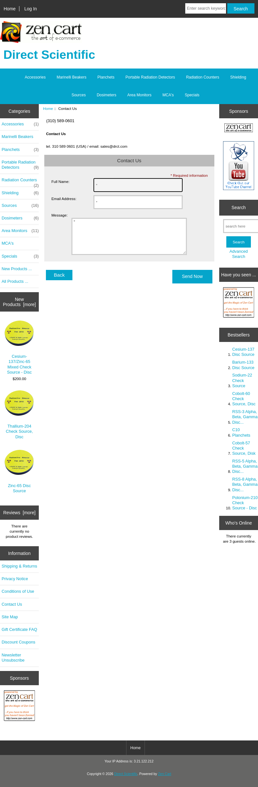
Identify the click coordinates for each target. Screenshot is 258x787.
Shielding (238, 77)
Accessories (35, 77)
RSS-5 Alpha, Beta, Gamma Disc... (245, 466)
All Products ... (15, 281)
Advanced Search (239, 254)
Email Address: (63, 199)
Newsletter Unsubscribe (13, 658)
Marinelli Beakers (71, 77)
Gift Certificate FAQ (19, 629)
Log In (30, 8)
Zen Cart (164, 774)
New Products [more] (19, 302)
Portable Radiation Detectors (150, 77)
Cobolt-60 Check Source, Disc (243, 398)
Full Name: (60, 181)
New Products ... (17, 268)
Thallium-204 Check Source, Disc (19, 414)
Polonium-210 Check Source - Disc (245, 502)
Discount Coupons (18, 642)
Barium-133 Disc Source (243, 365)
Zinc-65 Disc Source (19, 471)
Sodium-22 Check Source (242, 380)
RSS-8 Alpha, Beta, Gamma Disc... (245, 484)
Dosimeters (106, 95)
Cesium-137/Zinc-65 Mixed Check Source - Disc (19, 347)
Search (238, 207)
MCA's (168, 95)
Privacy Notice (15, 578)
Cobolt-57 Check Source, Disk (243, 448)
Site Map (10, 616)
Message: (59, 215)
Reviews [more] (19, 512)
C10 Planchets (241, 432)
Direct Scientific (125, 774)
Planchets (105, 77)
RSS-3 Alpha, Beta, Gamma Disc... (245, 416)
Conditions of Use (18, 591)
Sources (78, 95)
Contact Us (12, 604)
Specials (192, 95)
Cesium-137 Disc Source (243, 352)
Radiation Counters (202, 77)
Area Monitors (139, 95)
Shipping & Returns (19, 566)
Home (10, 8)
